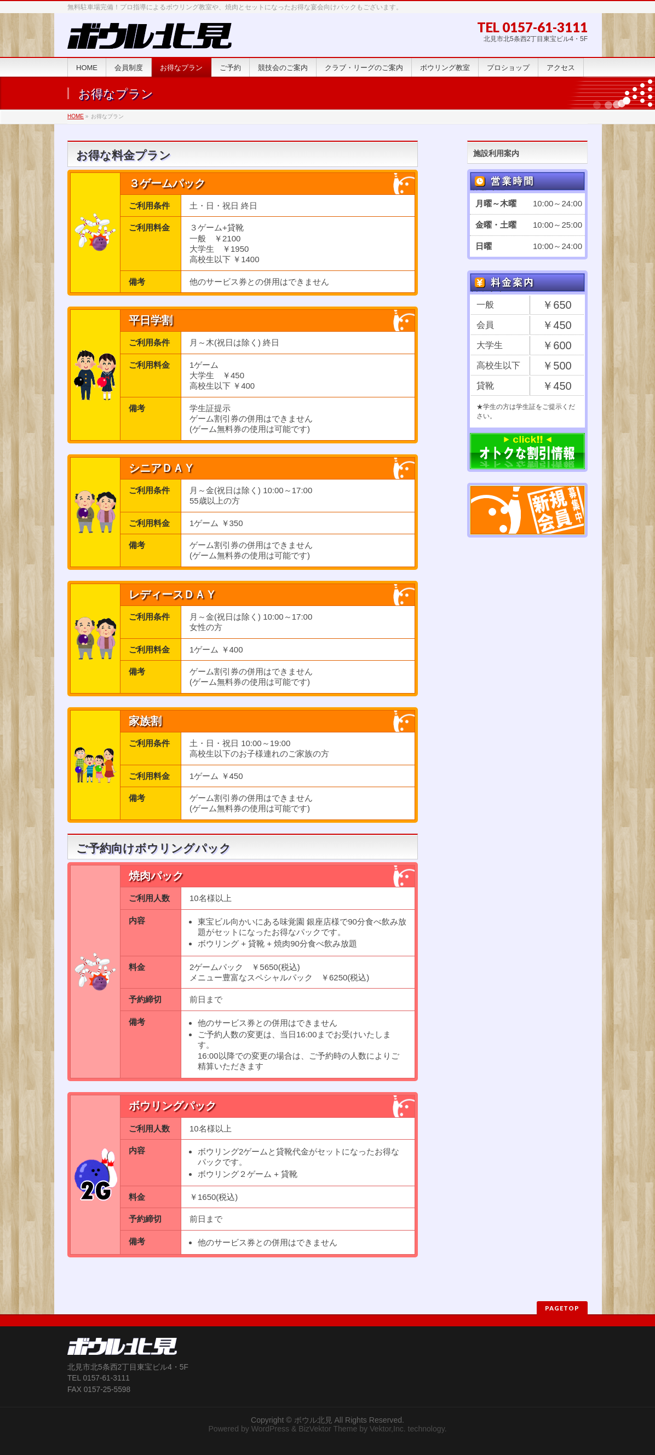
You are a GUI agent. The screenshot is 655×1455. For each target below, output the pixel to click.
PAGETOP (562, 1308)
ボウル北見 (313, 1420)
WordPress (270, 1428)
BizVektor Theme (327, 1428)
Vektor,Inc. (388, 1428)
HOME (75, 116)
